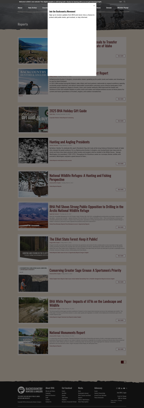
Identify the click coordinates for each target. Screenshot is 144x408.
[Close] (94, 5)
